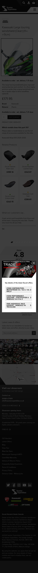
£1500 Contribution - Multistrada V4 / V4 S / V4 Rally (18, 290)
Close (34, 263)
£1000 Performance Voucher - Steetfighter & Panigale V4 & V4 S (18, 297)
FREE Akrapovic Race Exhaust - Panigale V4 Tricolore (16, 305)
